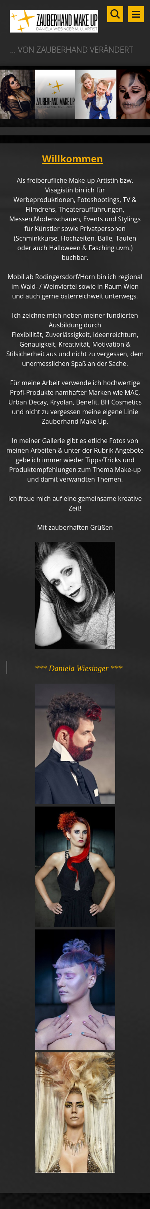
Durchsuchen (115, 14)
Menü (136, 14)
